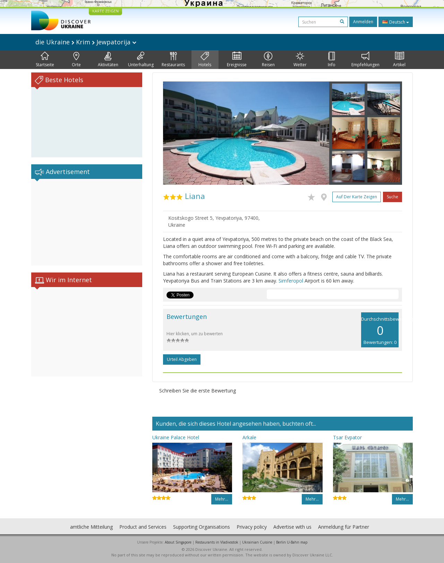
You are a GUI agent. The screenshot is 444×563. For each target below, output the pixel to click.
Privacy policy (252, 526)
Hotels (204, 60)
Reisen (268, 60)
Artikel (399, 60)
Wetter (300, 60)
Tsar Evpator (347, 437)
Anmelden (363, 22)
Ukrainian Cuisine (257, 542)
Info (331, 60)
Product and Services (142, 526)
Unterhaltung (141, 60)
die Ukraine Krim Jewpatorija (85, 42)
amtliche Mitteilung (91, 526)
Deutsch (395, 22)
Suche (392, 197)
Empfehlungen (365, 60)
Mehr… (221, 499)
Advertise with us (292, 526)
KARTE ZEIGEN (105, 11)
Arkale (249, 437)
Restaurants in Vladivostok (216, 542)
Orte (76, 60)
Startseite (45, 60)
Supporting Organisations (201, 526)
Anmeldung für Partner (343, 526)
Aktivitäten (108, 60)
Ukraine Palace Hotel (175, 437)
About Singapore (178, 542)
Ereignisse (237, 60)
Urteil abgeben (182, 359)
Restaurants (173, 60)
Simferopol (291, 280)
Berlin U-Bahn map (291, 542)
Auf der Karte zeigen (356, 197)
